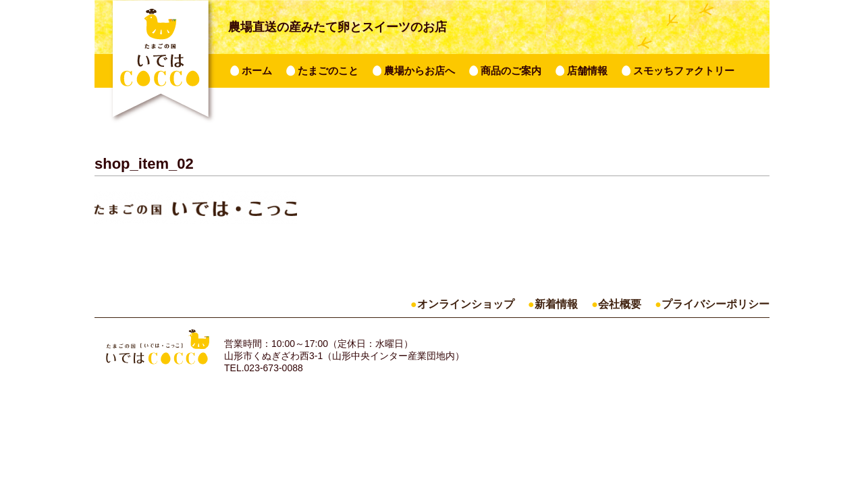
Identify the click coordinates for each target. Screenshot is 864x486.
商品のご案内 (511, 70)
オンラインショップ (465, 304)
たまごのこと (328, 70)
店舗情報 (587, 70)
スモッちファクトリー (683, 70)
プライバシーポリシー (716, 304)
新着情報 (556, 304)
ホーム (257, 70)
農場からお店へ (419, 70)
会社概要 (619, 304)
